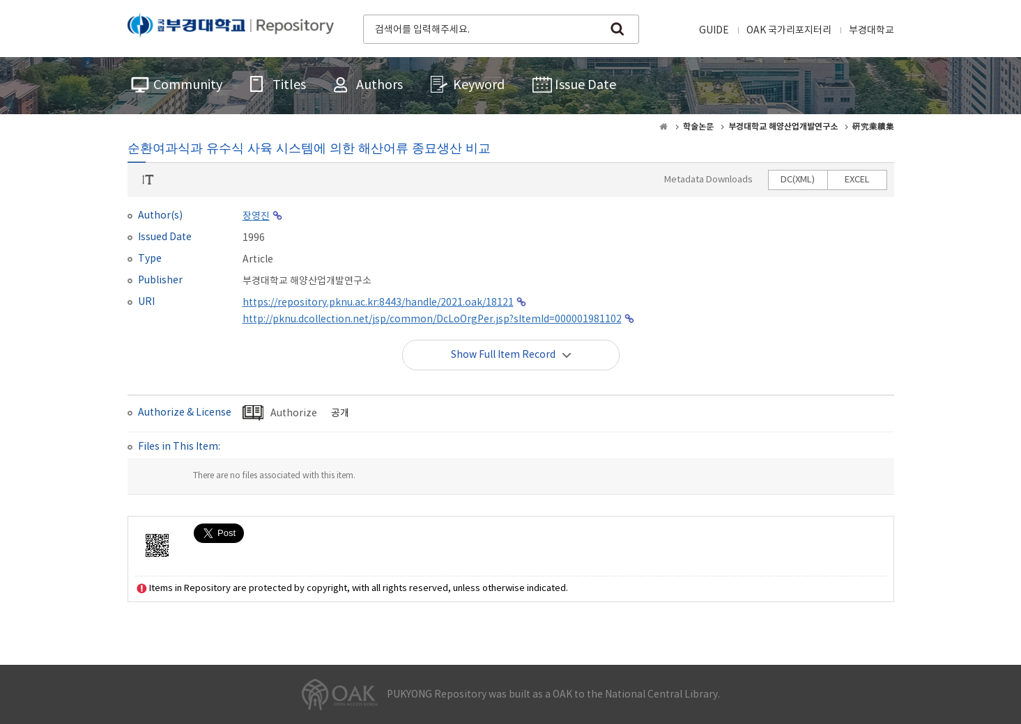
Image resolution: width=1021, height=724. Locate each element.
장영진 (256, 216)
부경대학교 (871, 30)
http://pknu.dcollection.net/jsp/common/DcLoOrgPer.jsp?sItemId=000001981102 (432, 319)
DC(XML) (798, 180)
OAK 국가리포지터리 (788, 30)
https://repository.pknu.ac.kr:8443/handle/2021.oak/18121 (378, 302)
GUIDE (714, 30)
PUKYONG (231, 28)
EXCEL (857, 180)
